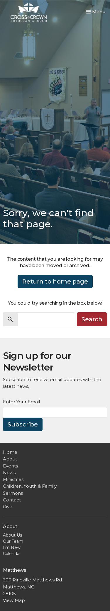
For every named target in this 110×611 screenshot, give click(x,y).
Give (7, 506)
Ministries (13, 479)
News (9, 472)
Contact (12, 500)
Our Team (13, 541)
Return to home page (55, 281)
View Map (14, 600)
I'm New (12, 547)
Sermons (13, 493)
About (10, 459)
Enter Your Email (21, 402)
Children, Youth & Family (30, 486)
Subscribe (23, 424)
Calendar (12, 553)
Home (10, 452)
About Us (12, 535)
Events (10, 466)
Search (92, 319)
